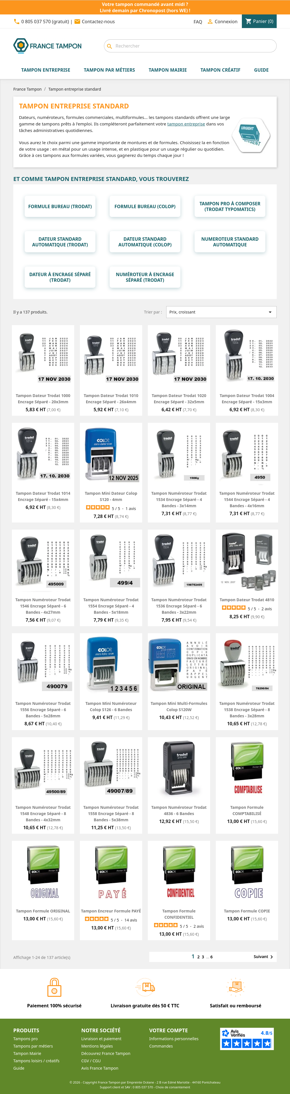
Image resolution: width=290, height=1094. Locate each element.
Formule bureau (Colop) (144, 206)
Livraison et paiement (101, 1038)
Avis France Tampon (99, 1068)
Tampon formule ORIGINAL (43, 911)
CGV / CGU (91, 1060)
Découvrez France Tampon (105, 1053)
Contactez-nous (98, 21)
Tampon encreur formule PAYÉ (111, 911)
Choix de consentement (172, 1087)
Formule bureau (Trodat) (60, 206)
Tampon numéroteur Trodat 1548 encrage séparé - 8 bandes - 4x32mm (43, 813)
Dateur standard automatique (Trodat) (60, 242)
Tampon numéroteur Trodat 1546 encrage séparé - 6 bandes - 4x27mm (43, 606)
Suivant (264, 957)
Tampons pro (25, 1038)
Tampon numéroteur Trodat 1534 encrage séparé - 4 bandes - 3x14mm (178, 499)
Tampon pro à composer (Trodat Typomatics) (229, 206)
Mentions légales (97, 1046)
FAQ (198, 22)
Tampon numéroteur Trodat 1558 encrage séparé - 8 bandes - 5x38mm (110, 813)
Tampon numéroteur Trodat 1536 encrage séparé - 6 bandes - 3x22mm (178, 606)
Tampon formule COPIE (247, 911)
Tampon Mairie (27, 1053)
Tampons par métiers (33, 1046)
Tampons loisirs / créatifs (36, 1060)
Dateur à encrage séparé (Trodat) (60, 277)
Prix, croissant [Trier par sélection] (221, 312)
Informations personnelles (174, 1038)
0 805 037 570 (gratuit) (45, 21)
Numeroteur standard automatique (230, 242)
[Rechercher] (190, 45)
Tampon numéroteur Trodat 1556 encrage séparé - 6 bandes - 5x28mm (43, 709)
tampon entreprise (186, 124)
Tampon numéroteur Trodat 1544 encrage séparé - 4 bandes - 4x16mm (246, 499)
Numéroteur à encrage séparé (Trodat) (145, 277)
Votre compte (168, 1030)
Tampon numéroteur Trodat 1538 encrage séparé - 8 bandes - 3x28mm (246, 709)
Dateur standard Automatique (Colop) (145, 242)
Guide (18, 1068)
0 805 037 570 (143, 1087)
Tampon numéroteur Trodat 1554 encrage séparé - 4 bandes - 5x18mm (110, 606)
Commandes (161, 1046)
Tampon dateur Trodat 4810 (247, 599)
